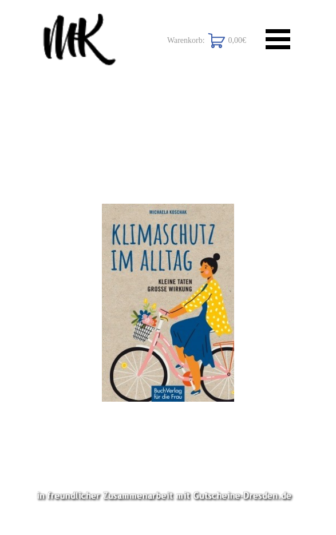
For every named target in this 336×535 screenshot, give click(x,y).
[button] (168, 303)
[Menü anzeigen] (278, 39)
